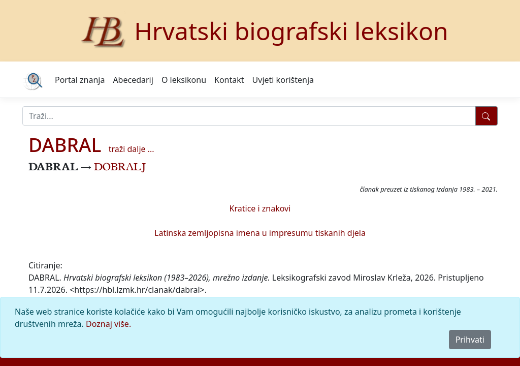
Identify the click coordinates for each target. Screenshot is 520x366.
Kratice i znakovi (260, 208)
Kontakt (229, 79)
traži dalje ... (131, 149)
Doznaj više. (108, 323)
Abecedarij (133, 79)
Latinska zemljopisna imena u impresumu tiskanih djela (260, 232)
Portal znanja (80, 79)
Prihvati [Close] (470, 339)
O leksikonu (183, 79)
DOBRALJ (120, 168)
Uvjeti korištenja (283, 79)
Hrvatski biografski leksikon (291, 30)
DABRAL (65, 145)
